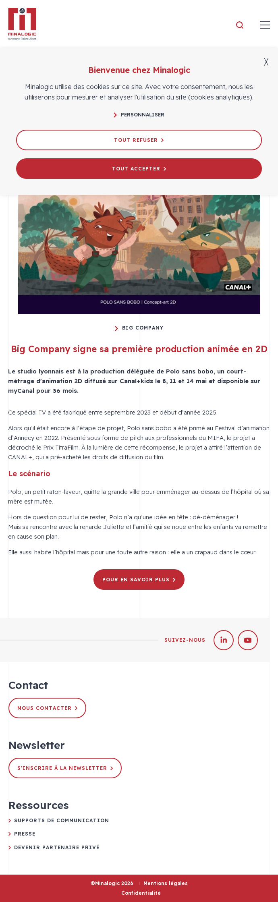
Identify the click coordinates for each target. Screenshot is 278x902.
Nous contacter (47, 708)
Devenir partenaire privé (57, 847)
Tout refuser (139, 140)
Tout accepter (139, 169)
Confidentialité (141, 893)
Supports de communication (61, 820)
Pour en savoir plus (138, 579)
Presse (24, 834)
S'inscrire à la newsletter (65, 768)
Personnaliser (139, 115)
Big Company (139, 328)
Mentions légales (165, 883)
